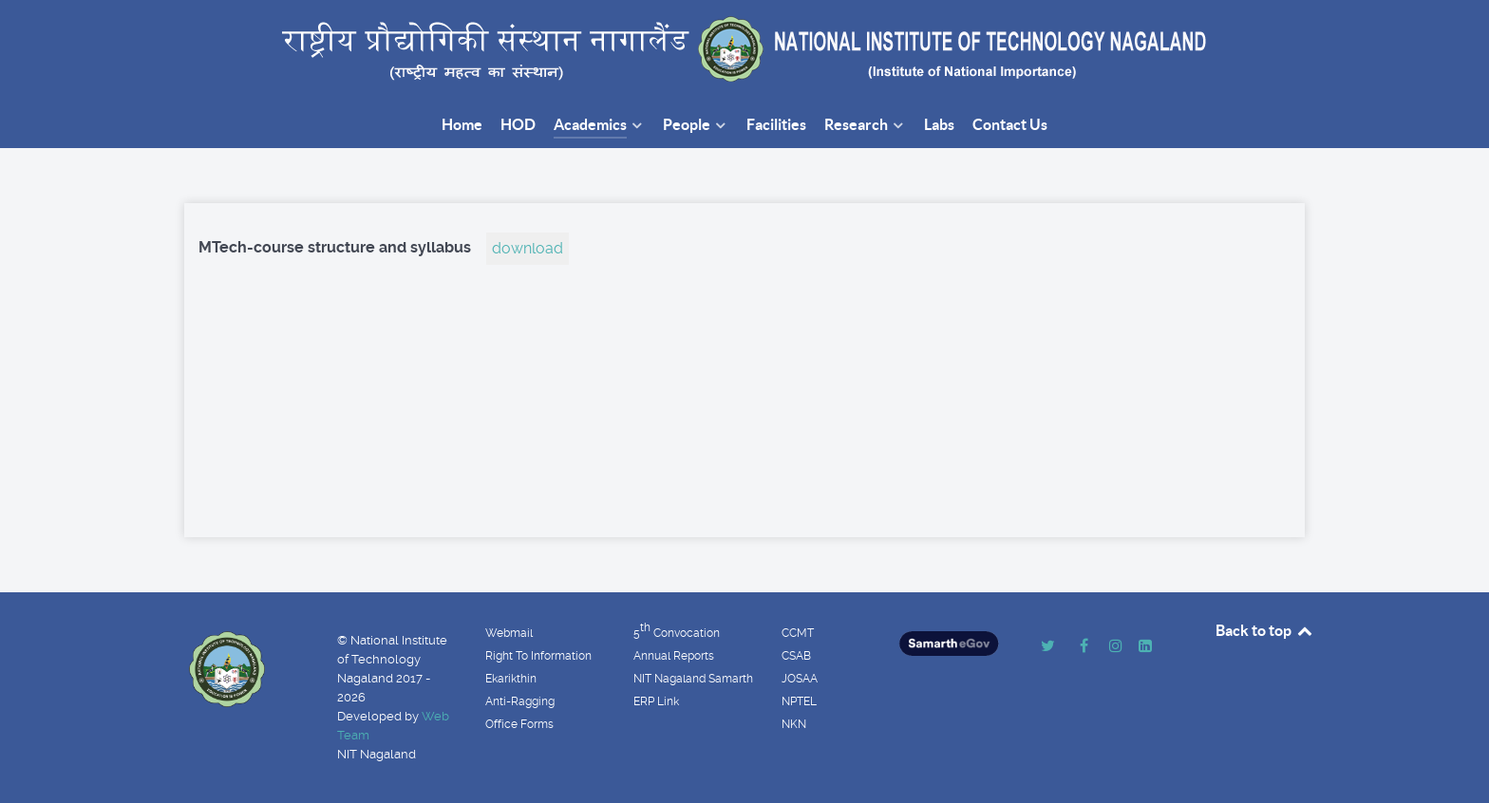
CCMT (798, 633)
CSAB (796, 656)
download (527, 248)
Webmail (509, 633)
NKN (794, 724)
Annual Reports (673, 656)
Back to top (1265, 630)
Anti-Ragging (520, 701)
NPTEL (799, 701)
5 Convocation (676, 630)
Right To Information (538, 656)
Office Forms (519, 724)
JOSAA (800, 678)
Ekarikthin (511, 678)
